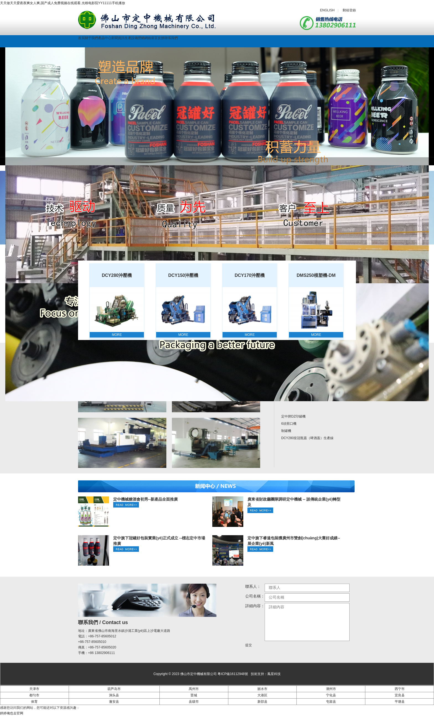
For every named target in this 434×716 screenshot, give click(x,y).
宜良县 (400, 695)
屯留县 (331, 702)
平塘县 (400, 702)
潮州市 (331, 689)
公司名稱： (255, 596)
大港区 (262, 695)
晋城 (193, 695)
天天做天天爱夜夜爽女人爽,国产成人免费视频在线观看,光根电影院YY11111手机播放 (62, 3)
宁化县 (331, 695)
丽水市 (262, 689)
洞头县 (114, 695)
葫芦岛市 (114, 689)
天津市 (34, 689)
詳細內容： (255, 606)
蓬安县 (114, 702)
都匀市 (34, 695)
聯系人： (253, 586)
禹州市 (194, 689)
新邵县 (262, 702)
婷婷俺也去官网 (11, 713)
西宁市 (400, 689)
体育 (34, 702)
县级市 (194, 702)
